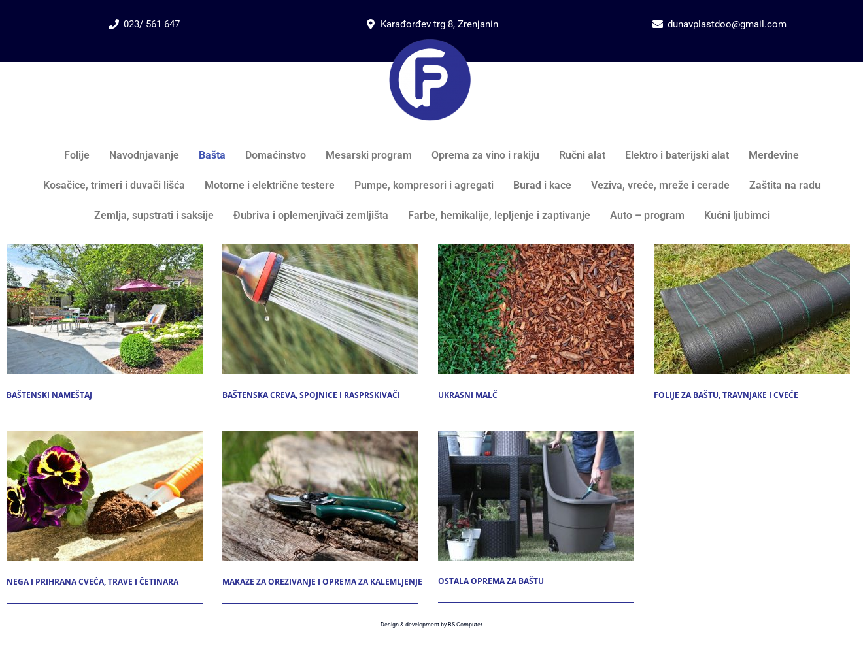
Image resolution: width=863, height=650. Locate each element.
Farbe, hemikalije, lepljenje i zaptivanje (499, 215)
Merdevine (774, 155)
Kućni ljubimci (737, 215)
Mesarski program (369, 155)
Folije (77, 155)
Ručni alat (582, 155)
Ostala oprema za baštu (491, 581)
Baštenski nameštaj (49, 394)
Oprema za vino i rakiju (485, 155)
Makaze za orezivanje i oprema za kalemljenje (322, 581)
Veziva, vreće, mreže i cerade (660, 185)
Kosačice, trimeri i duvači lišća (114, 185)
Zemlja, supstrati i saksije (154, 215)
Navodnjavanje (144, 155)
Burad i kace (542, 185)
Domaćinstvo (275, 155)
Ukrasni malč (468, 394)
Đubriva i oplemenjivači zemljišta (310, 215)
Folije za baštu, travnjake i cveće (726, 394)
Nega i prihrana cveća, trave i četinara (92, 581)
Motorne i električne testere (270, 185)
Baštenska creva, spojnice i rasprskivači (311, 394)
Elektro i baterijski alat (677, 155)
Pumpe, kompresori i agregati (424, 185)
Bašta (212, 155)
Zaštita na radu (785, 185)
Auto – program (647, 215)
